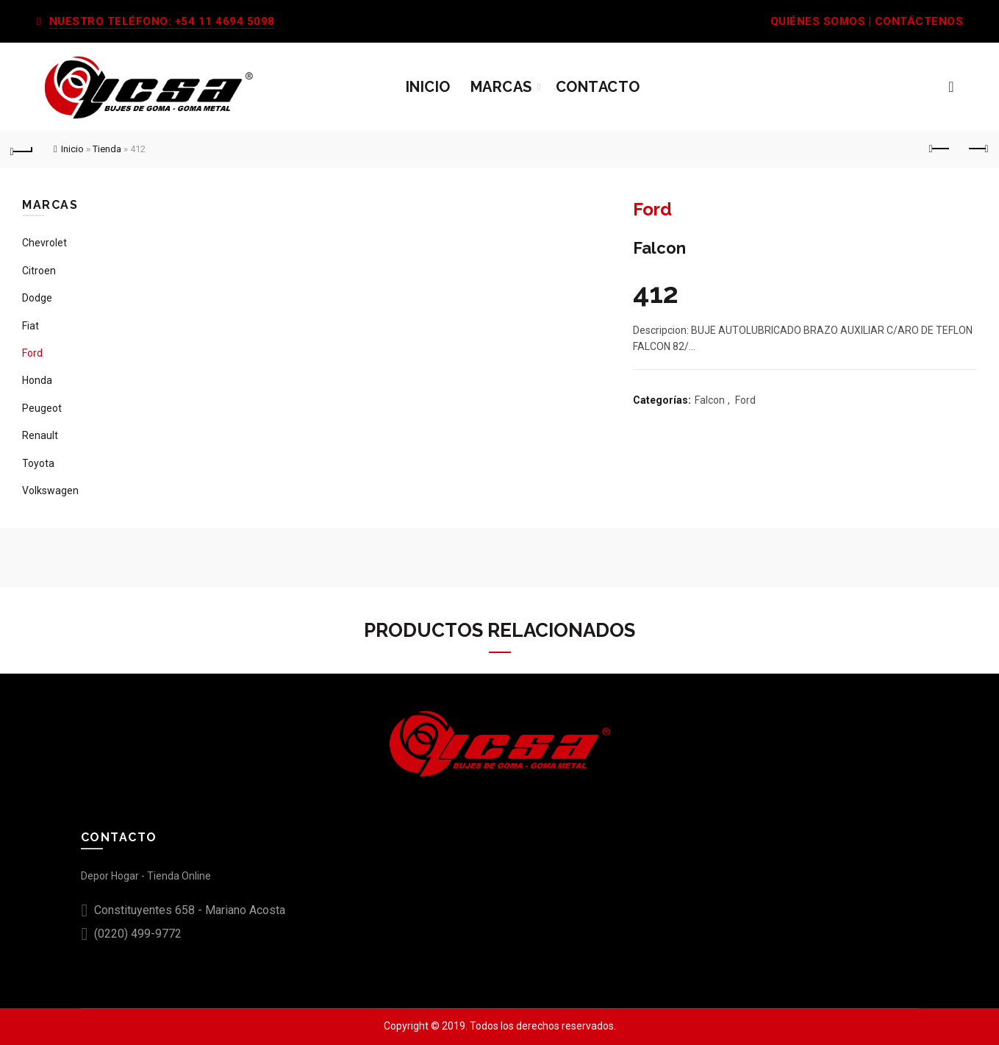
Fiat (30, 326)
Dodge (37, 298)
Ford (745, 400)
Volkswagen (50, 490)
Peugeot (42, 408)
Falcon (710, 400)
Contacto (598, 87)
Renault (40, 435)
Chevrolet (44, 243)
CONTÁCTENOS (919, 21)
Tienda (107, 148)
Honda (37, 380)
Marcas (501, 87)
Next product (977, 148)
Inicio (428, 87)
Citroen (39, 271)
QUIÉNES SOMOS (818, 21)
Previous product (940, 148)
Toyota (38, 463)
